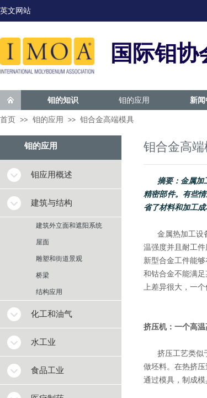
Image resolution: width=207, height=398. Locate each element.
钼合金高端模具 (107, 120)
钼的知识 (62, 100)
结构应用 (49, 292)
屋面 (42, 242)
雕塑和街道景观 (59, 259)
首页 (7, 120)
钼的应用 (134, 100)
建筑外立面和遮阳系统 (69, 225)
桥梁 (42, 275)
